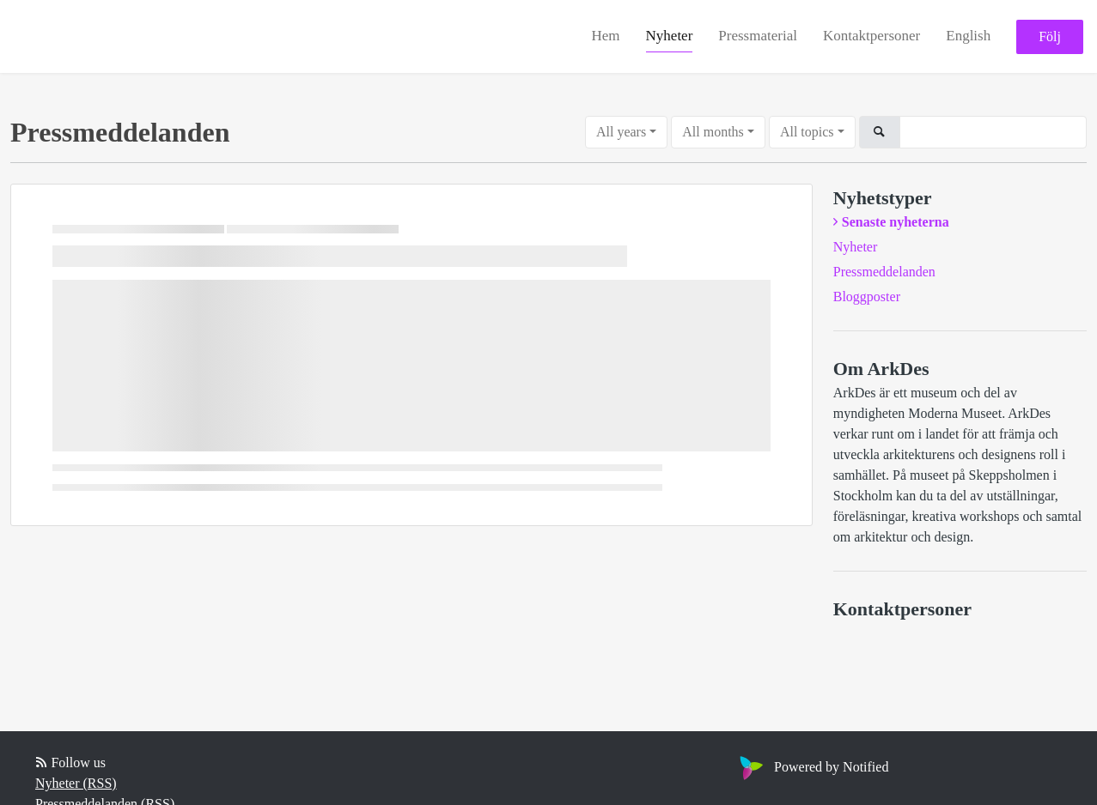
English (968, 35)
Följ (1050, 36)
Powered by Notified (811, 767)
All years (621, 131)
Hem (606, 35)
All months (713, 131)
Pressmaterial (757, 35)
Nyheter (669, 35)
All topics (807, 131)
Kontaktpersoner (871, 35)
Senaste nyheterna (895, 222)
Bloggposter (866, 296)
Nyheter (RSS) (76, 783)
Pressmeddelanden (884, 271)
